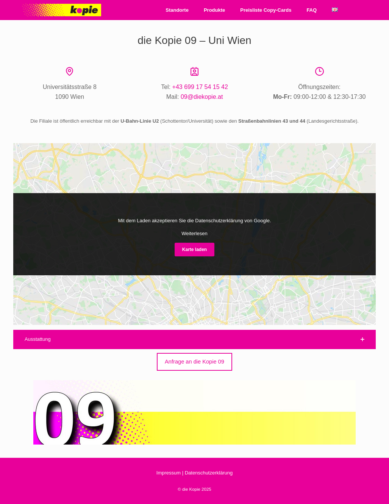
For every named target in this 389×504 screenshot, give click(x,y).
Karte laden (194, 249)
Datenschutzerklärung (209, 473)
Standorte (177, 10)
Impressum (168, 473)
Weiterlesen (194, 233)
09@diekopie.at (202, 97)
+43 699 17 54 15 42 (200, 87)
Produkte (214, 10)
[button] (194, 339)
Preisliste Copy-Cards (265, 10)
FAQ (311, 10)
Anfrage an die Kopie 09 (194, 362)
